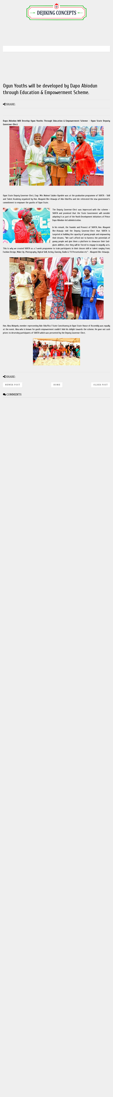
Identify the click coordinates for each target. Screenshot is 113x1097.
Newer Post (12, 385)
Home (56, 385)
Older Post (100, 385)
